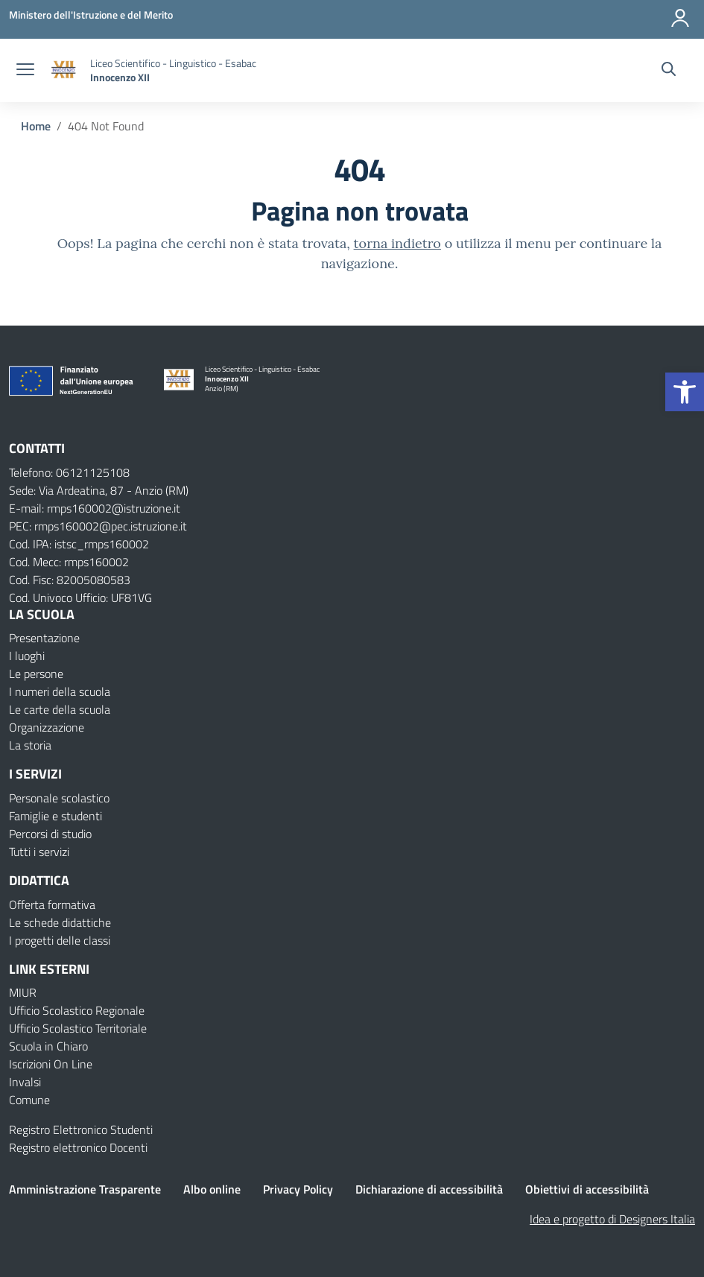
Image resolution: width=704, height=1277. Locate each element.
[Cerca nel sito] (668, 70)
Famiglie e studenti (55, 816)
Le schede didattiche (60, 922)
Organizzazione (46, 727)
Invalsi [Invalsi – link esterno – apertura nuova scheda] (25, 1082)
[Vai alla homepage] (64, 70)
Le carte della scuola (59, 709)
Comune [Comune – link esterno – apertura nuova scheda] (29, 1100)
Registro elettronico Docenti (78, 1147)
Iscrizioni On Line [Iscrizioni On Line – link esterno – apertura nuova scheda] (50, 1064)
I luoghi (27, 656)
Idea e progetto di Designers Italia (612, 1219)
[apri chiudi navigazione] (25, 71)
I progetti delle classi (59, 940)
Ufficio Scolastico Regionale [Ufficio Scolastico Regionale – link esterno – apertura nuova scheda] (77, 1010)
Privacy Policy (298, 1189)
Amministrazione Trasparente (85, 1189)
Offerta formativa (52, 904)
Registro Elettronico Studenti (81, 1129)
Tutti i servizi (39, 852)
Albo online (212, 1189)
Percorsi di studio (50, 834)
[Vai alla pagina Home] (36, 126)
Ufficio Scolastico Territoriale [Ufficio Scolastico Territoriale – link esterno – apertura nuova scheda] (78, 1028)
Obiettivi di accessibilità (587, 1189)
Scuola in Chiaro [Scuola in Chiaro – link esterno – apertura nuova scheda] (48, 1046)
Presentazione (44, 638)
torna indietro (397, 243)
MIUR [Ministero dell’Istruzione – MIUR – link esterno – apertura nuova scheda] (23, 992)
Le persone (36, 673)
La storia (30, 745)
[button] (684, 392)
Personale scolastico (59, 798)
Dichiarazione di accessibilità (429, 1189)
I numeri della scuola (59, 691)
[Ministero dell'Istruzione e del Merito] (91, 14)
